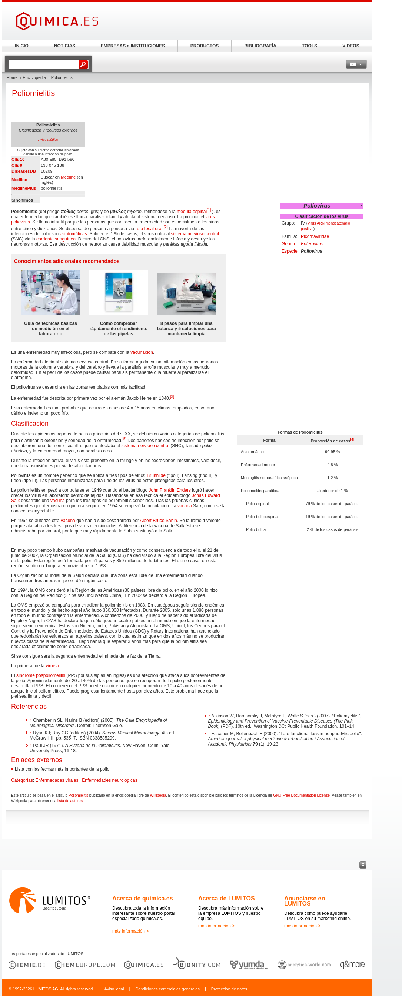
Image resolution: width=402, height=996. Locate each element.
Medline (19, 179)
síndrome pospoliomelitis (40, 675)
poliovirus (20, 222)
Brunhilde (156, 475)
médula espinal (192, 211)
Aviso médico (48, 140)
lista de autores (70, 801)
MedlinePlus (23, 188)
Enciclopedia (34, 77)
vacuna (57, 500)
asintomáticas (73, 233)
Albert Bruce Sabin (158, 520)
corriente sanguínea (56, 239)
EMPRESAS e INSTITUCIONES (133, 46)
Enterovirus (312, 243)
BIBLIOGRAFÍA (260, 46)
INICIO (22, 46)
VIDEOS (350, 46)
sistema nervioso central (195, 233)
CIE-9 (16, 165)
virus (210, 216)
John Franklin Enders (170, 490)
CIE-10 (17, 159)
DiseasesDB (23, 171)
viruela (52, 665)
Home (12, 77)
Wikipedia (158, 795)
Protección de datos (229, 989)
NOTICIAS (64, 46)
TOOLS (309, 46)
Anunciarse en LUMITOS (304, 901)
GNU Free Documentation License (301, 795)
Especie (290, 251)
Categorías (22, 780)
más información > (130, 931)
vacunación (141, 352)
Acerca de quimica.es (142, 898)
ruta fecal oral (149, 228)
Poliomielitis (78, 795)
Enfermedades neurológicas (109, 780)
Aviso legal (114, 989)
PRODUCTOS (204, 46)
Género (289, 243)
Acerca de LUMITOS (226, 898)
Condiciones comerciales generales (167, 989)
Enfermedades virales (56, 780)
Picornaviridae (315, 236)
